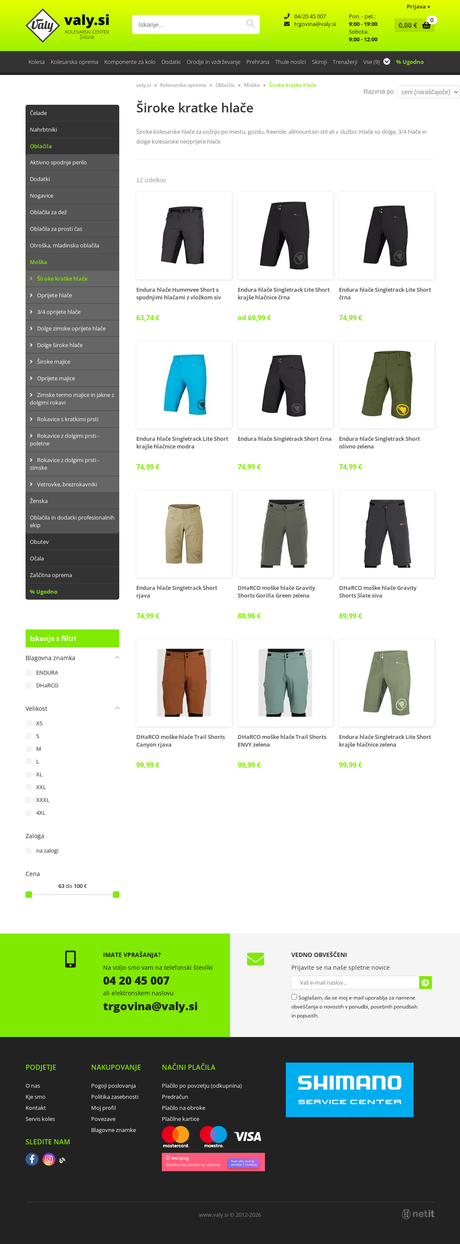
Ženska (39, 501)
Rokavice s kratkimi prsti (67, 419)
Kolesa (37, 62)
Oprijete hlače (54, 295)
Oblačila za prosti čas (56, 229)
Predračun (175, 1096)
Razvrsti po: (379, 91)
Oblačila (41, 146)
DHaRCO (47, 685)
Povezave (103, 1119)
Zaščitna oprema (51, 575)
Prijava (418, 6)
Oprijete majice (56, 378)
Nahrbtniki (43, 129)
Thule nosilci (290, 62)
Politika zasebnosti (114, 1096)
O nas (33, 1085)
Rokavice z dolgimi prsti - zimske (64, 463)
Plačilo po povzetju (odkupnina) (202, 1085)
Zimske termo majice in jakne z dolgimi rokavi (72, 398)
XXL (41, 787)
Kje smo (36, 1096)
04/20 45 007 (310, 16)
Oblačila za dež (48, 212)
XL (39, 774)
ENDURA (47, 672)
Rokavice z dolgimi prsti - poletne (64, 439)
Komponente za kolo (129, 62)
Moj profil (103, 1108)
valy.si (143, 85)
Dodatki (171, 62)
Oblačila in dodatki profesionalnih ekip (72, 521)
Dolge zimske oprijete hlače (71, 328)
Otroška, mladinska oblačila (64, 245)
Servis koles (40, 1119)
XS (39, 723)
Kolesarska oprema (74, 62)
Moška (38, 262)
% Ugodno (410, 62)
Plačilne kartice (180, 1119)
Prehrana (257, 62)
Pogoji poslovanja (113, 1085)
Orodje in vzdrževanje (213, 62)
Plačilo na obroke (183, 1108)
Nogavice (41, 195)
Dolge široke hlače (60, 345)
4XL (41, 812)
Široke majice (53, 361)
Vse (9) (376, 62)
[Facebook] (32, 1160)
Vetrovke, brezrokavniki (67, 484)
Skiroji (319, 62)
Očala (37, 558)
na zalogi (47, 850)
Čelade (38, 113)
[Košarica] (412, 25)
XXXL (42, 800)
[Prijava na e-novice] (425, 982)
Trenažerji (345, 62)
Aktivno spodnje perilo (58, 162)
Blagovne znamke (113, 1130)
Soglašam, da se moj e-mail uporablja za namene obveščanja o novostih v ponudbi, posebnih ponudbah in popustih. (354, 1006)
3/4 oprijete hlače (58, 312)
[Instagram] (49, 1160)
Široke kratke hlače (62, 278)
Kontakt (36, 1108)
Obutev (39, 542)
